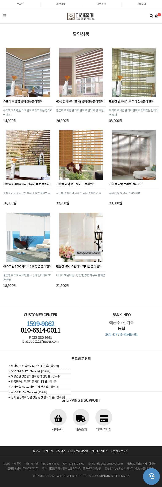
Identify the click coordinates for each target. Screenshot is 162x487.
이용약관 (61, 451)
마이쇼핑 (101, 4)
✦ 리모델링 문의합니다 (21, 392)
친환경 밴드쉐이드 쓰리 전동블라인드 (131, 101)
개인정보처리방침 (78, 451)
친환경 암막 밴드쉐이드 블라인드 (75, 184)
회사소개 (48, 451)
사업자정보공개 (119, 451)
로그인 (20, 4)
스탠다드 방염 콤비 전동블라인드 (22, 101)
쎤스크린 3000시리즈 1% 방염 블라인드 (27, 266)
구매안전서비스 (99, 451)
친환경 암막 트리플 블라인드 (126, 184)
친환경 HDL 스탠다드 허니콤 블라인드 (79, 266)
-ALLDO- (61, 476)
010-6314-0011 (40, 327)
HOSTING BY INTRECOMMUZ (112, 476)
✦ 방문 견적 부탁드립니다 (22, 371)
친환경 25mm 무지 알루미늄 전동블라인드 (29, 184)
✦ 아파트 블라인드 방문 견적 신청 (26, 387)
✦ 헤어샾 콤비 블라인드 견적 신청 (27, 366)
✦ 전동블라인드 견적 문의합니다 (26, 381)
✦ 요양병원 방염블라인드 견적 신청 (27, 376)
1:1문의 (142, 4)
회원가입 (60, 4)
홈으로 (36, 451)
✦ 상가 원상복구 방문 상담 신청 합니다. (29, 397)
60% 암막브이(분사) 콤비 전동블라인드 (80, 101)
